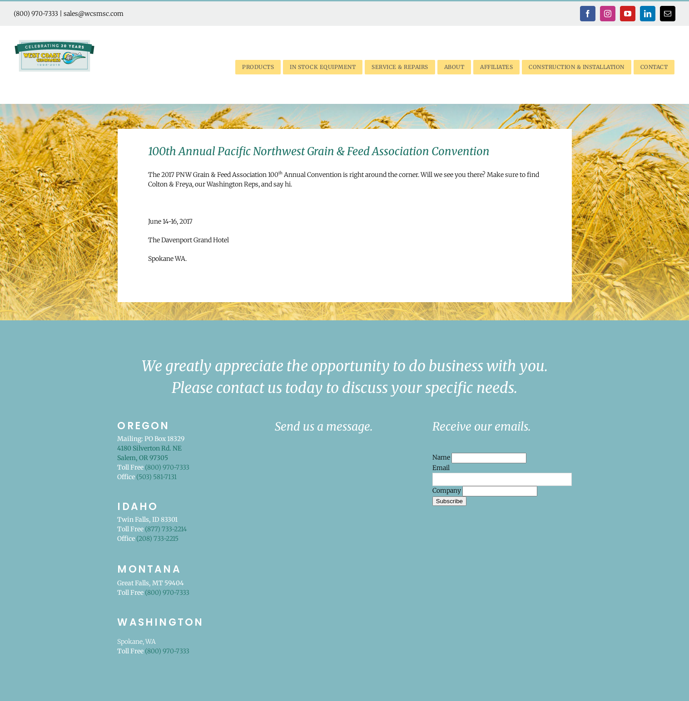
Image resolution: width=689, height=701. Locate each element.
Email (441, 468)
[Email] (502, 479)
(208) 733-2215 (157, 538)
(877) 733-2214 (166, 529)
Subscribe (449, 501)
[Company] (499, 491)
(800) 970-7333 (36, 14)
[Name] (488, 458)
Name (441, 457)
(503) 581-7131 (156, 477)
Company (447, 490)
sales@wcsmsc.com (94, 14)
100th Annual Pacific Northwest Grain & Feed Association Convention (319, 151)
